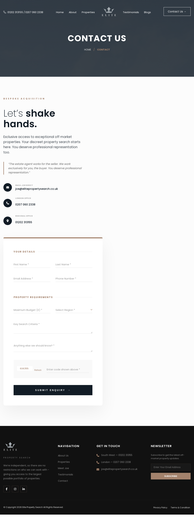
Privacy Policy (161, 510)
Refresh (37, 373)
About (73, 12)
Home (60, 12)
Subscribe (170, 479)
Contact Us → (177, 11)
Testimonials (131, 12)
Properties (88, 12)
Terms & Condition (181, 510)
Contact (103, 49)
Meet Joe (63, 471)
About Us (63, 459)
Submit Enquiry (53, 393)
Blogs (147, 12)
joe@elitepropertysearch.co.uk (36, 189)
